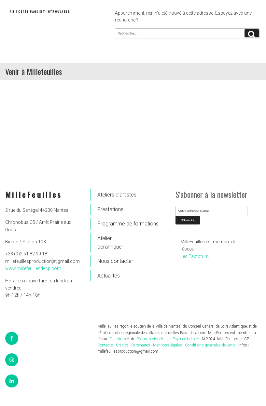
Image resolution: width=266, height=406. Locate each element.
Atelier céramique (109, 242)
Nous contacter (115, 261)
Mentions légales (167, 345)
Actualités (108, 276)
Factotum (117, 339)
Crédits (122, 345)
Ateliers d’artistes (116, 195)
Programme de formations (117, 224)
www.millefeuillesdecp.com (33, 268)
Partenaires (140, 345)
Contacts (105, 345)
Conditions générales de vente (210, 345)
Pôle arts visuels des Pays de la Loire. (168, 339)
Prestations (110, 209)
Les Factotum (194, 256)
